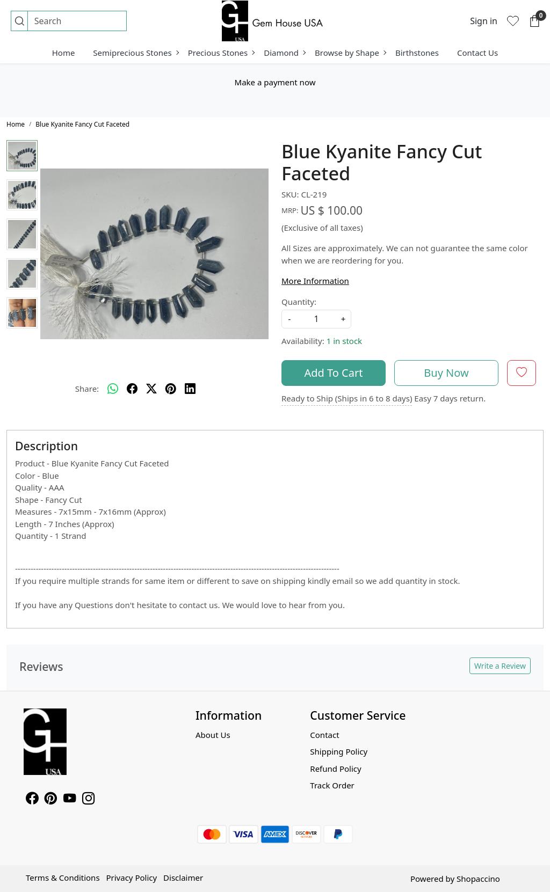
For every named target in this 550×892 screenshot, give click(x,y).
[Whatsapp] (112, 389)
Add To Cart (334, 372)
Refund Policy (335, 768)
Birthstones (417, 52)
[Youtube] (69, 799)
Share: (87, 388)
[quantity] (316, 319)
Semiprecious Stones (135, 52)
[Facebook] (32, 799)
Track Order (332, 785)
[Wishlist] (513, 20)
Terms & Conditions (63, 877)
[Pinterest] (50, 799)
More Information (315, 280)
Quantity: (298, 301)
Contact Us (477, 52)
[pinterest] (170, 389)
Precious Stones (221, 52)
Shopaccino (478, 878)
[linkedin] (190, 389)
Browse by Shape (350, 52)
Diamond (284, 52)
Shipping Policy (338, 751)
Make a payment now (275, 82)
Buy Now (446, 372)
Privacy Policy (131, 877)
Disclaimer (183, 877)
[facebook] (132, 389)
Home (63, 52)
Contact (324, 734)
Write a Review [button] (500, 666)
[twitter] (151, 389)
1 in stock (344, 340)
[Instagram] (88, 799)
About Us (213, 734)
